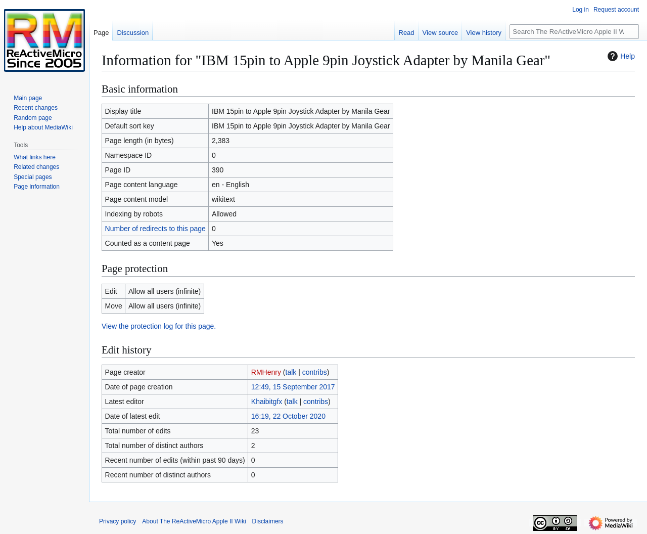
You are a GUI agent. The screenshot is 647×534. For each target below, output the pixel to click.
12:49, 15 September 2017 (293, 387)
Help (620, 56)
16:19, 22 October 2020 (288, 416)
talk (291, 372)
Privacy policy (117, 521)
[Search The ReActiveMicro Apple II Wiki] (574, 31)
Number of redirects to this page (155, 229)
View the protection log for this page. (159, 326)
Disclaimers (268, 521)
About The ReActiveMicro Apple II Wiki (194, 521)
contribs (314, 372)
